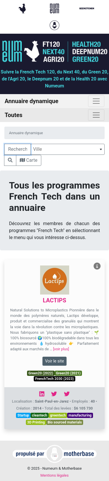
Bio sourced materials (65, 422)
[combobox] (68, 149)
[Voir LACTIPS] (97, 266)
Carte (28, 160)
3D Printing (36, 422)
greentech (58, 415)
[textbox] (67, 149)
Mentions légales (54, 475)
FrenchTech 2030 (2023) (54, 379)
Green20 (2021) (68, 373)
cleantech (39, 415)
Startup (23, 415)
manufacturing (80, 415)
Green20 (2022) (40, 373)
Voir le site (54, 361)
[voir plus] (61, 349)
